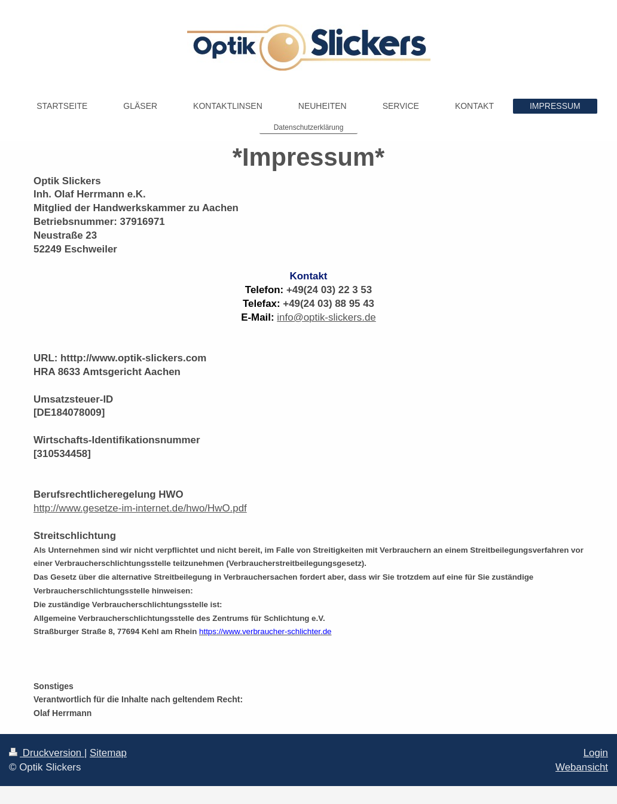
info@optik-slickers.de (326, 317)
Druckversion (46, 753)
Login (596, 753)
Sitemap (108, 753)
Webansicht (581, 767)
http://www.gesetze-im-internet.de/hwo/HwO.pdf (140, 508)
